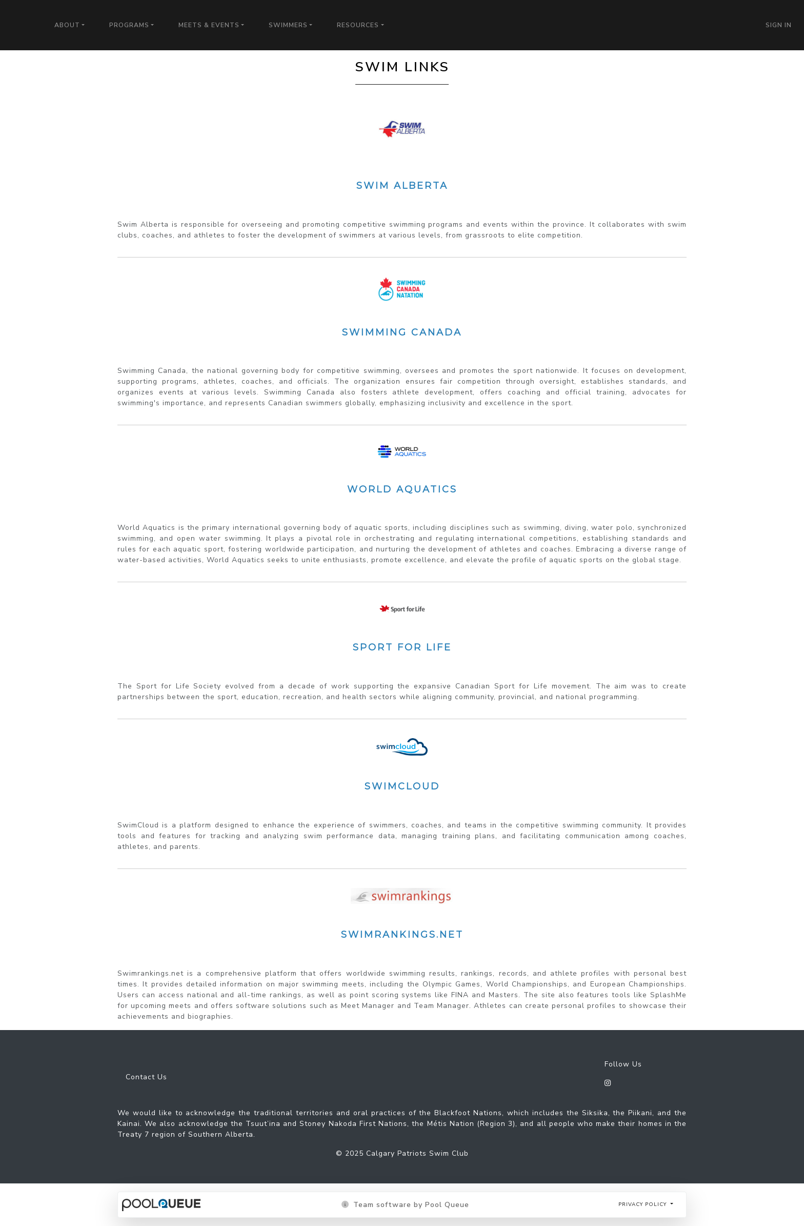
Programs (129, 25)
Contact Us (146, 1077)
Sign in (779, 25)
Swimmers (288, 25)
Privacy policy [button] (643, 1204)
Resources (358, 25)
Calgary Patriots (21, 21)
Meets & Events (208, 25)
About (67, 25)
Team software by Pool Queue (405, 1205)
